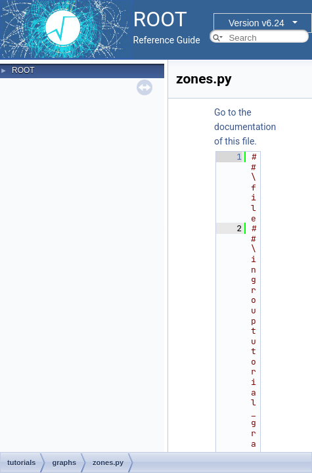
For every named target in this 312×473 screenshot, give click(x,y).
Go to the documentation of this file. (245, 126)
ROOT (23, 70)
